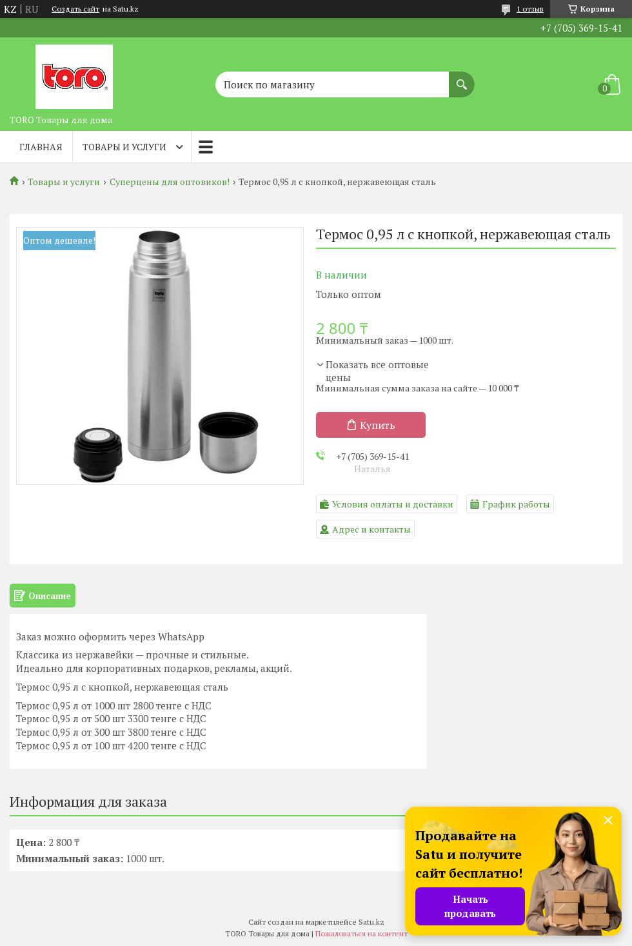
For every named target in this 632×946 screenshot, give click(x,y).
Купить (377, 425)
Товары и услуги (124, 147)
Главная (41, 147)
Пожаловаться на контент (361, 933)
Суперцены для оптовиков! (170, 182)
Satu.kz (371, 922)
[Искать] (462, 78)
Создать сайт (75, 9)
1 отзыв (530, 9)
